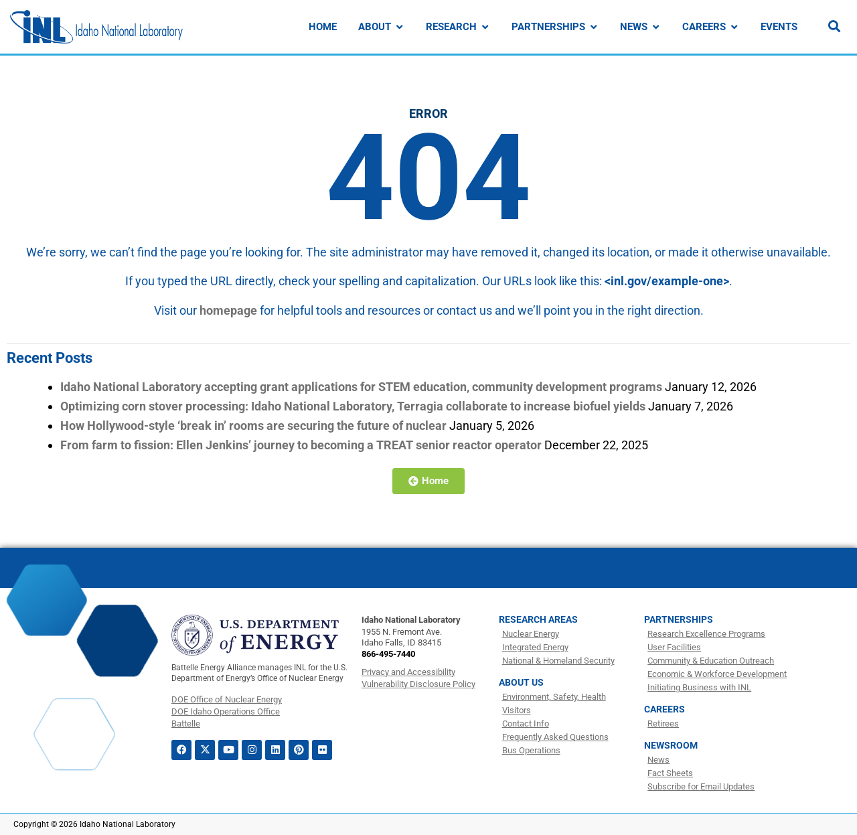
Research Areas (538, 619)
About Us (521, 682)
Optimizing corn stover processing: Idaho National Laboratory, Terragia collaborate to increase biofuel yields (352, 406)
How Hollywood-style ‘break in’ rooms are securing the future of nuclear (253, 426)
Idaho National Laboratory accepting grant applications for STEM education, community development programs (361, 387)
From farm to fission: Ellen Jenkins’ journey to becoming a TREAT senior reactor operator (301, 445)
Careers (664, 709)
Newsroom (671, 745)
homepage (228, 310)
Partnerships (678, 619)
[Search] (834, 26)
